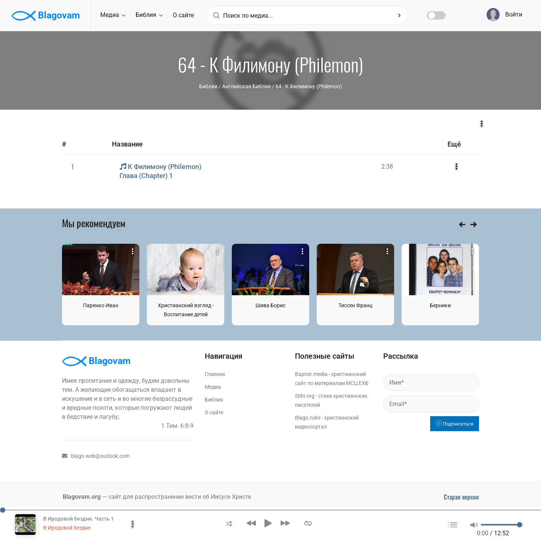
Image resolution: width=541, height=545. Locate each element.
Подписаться (454, 424)
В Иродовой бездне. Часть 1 (78, 519)
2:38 (387, 166)
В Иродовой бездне (67, 528)
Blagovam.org (82, 496)
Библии (208, 86)
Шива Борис (270, 305)
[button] (229, 523)
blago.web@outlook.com (96, 456)
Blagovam (45, 15)
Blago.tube (307, 418)
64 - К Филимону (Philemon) (308, 86)
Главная (215, 374)
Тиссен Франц (355, 305)
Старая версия (461, 496)
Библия (149, 14)
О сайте (183, 15)
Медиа (112, 14)
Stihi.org (304, 396)
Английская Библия (246, 86)
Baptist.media (311, 374)
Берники (440, 305)
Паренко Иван (100, 305)
